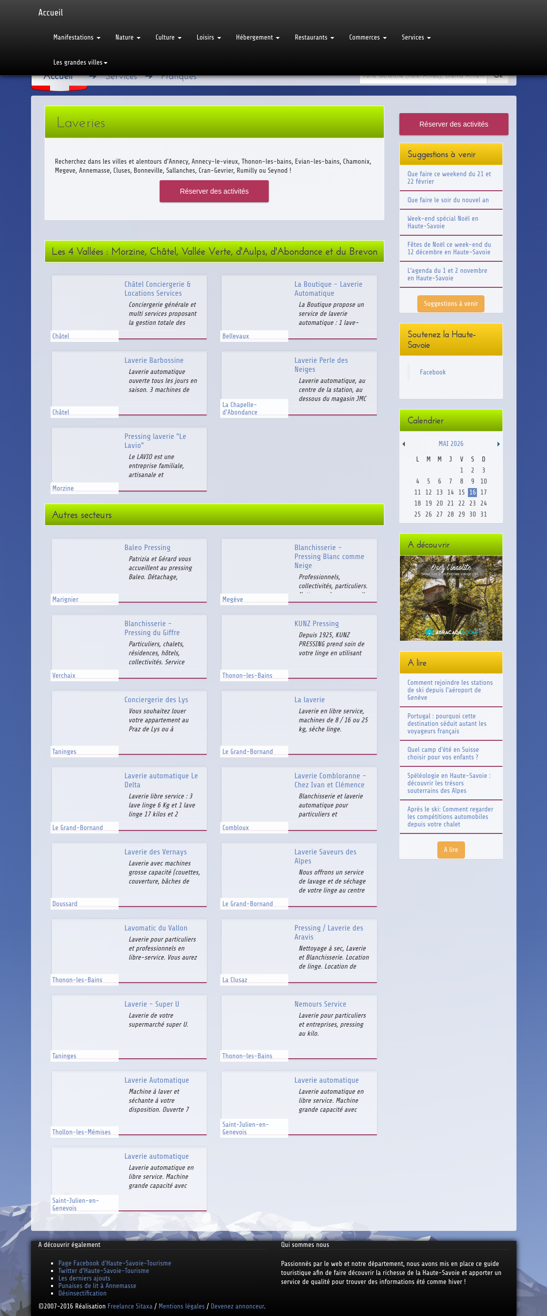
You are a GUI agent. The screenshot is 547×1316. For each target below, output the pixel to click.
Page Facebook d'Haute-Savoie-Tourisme (115, 1263)
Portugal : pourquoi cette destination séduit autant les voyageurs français (446, 723)
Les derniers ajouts (85, 1278)
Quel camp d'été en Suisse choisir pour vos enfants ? (443, 753)
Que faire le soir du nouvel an (448, 200)
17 (483, 492)
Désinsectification (83, 1293)
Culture (169, 37)
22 (461, 503)
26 (428, 514)
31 (483, 514)
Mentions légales (182, 1306)
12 (428, 492)
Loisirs (209, 37)
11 (417, 492)
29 (461, 514)
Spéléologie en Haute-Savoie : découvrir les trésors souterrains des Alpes (448, 783)
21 (450, 503)
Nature (128, 37)
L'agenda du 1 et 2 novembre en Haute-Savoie (447, 274)
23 (472, 503)
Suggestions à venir (451, 303)
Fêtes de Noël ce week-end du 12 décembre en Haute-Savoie (449, 248)
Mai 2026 (450, 444)
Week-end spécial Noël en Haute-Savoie (442, 222)
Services (416, 37)
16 (472, 492)
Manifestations (77, 37)
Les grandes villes (81, 62)
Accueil (51, 13)
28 (450, 514)
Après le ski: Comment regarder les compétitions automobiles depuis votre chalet (450, 816)
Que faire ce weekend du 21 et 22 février (449, 177)
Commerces (368, 37)
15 (461, 492)
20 (439, 503)
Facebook (433, 372)
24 (483, 503)
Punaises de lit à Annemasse (98, 1285)
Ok (497, 75)
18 (417, 503)
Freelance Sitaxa (130, 1306)
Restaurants (314, 37)
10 (483, 481)
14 (450, 492)
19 (428, 503)
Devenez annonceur (237, 1306)
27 (439, 514)
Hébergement (258, 37)
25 (417, 514)
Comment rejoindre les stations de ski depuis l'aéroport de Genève (450, 690)
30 (472, 514)
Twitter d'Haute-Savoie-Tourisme (104, 1270)
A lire (451, 849)
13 (439, 492)
